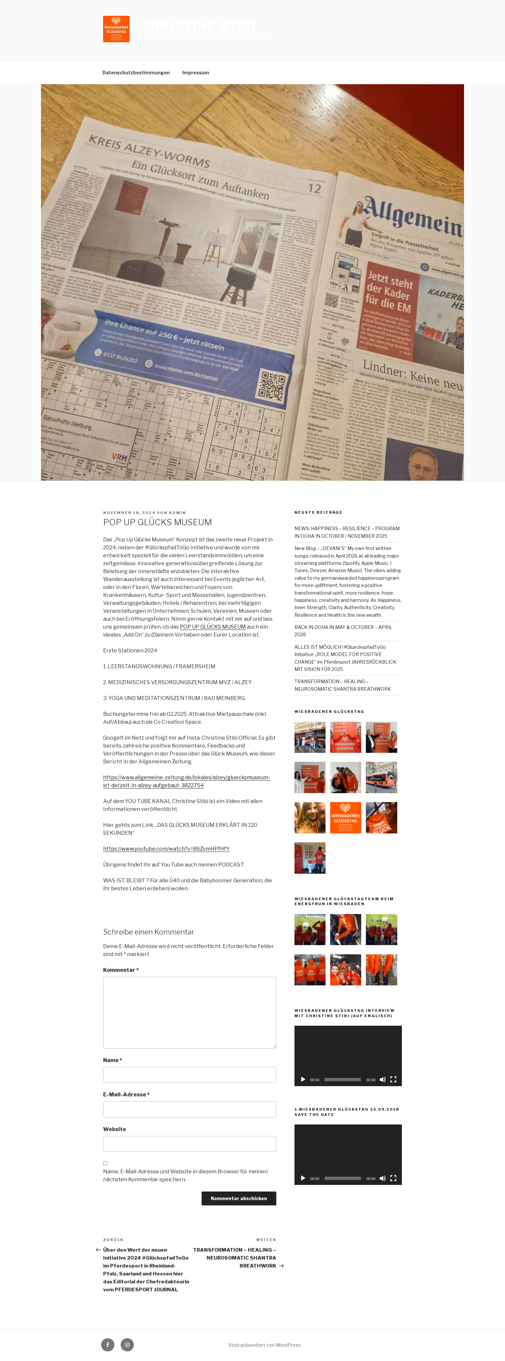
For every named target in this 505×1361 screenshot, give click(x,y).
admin (177, 512)
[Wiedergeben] (303, 1079)
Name (112, 1060)
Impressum (195, 72)
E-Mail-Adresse (126, 1094)
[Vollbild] (393, 1079)
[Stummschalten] (382, 1079)
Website (114, 1129)
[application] (348, 1056)
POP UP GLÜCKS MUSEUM (213, 627)
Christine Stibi (198, 26)
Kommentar (121, 970)
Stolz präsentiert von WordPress (264, 1345)
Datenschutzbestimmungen (136, 72)
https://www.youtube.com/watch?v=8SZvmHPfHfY (166, 849)
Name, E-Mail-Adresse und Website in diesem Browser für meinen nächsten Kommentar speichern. (185, 1175)
